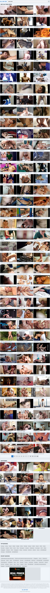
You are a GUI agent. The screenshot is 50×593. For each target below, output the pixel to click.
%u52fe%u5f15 (46, 560)
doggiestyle (36, 558)
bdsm (14, 546)
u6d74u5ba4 (10, 562)
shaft (8, 560)
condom (22, 560)
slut (26, 564)
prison (12, 564)
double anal (45, 558)
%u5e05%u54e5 (16, 560)
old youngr (3, 560)
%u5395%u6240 (28, 560)
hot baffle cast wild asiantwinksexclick (40, 564)
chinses (3, 564)
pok (15, 562)
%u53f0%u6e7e (31, 564)
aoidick (26, 562)
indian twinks (41, 562)
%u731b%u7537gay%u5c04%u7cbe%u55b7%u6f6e (14, 566)
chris (18, 564)
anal (44, 546)
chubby (26, 546)
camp (40, 558)
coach (38, 546)
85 (30, 456)
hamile (47, 562)
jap (15, 564)
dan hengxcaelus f (4, 562)
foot (41, 546)
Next (37, 456)
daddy (18, 546)
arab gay (7, 564)
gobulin (22, 564)
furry (22, 546)
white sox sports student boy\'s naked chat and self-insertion (24, 558)
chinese (3, 546)
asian (10, 546)
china (7, 546)
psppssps (36, 562)
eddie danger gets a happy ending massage (8, 558)
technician (33, 560)
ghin (11, 560)
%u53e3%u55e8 (39, 560)
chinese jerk (31, 562)
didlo (34, 546)
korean (30, 546)
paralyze (22, 562)
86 (32, 456)
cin (18, 562)
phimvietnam (25, 566)
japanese (3, 566)
